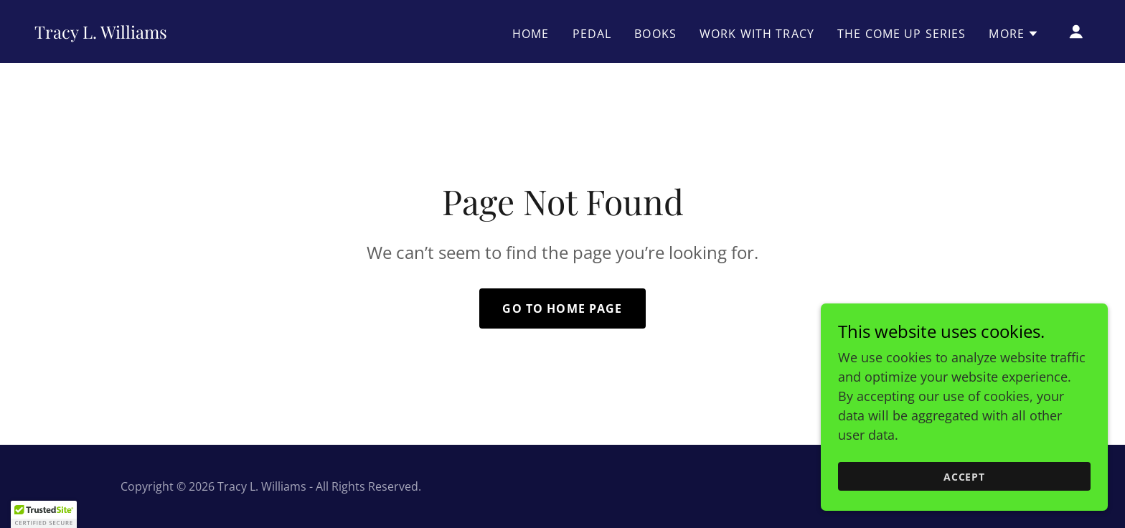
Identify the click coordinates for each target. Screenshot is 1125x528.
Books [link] (655, 34)
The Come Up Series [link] (901, 34)
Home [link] (531, 34)
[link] (100, 33)
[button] (1014, 33)
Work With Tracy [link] (757, 34)
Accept (964, 477)
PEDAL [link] (592, 34)
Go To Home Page (562, 308)
